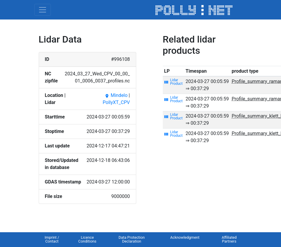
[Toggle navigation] (42, 10)
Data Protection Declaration (131, 239)
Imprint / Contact (52, 239)
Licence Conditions (87, 239)
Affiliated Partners (229, 239)
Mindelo (116, 95)
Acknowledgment (184, 237)
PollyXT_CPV (116, 102)
